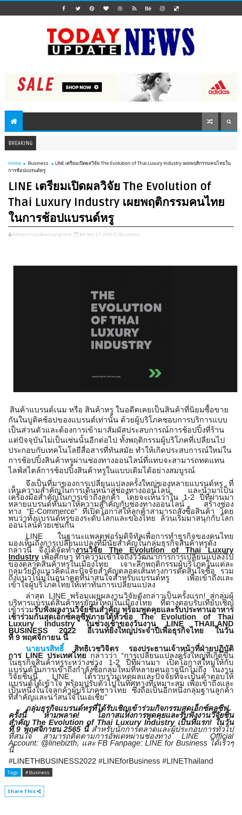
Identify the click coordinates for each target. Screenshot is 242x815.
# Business (37, 772)
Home (14, 163)
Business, (130, 234)
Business (38, 163)
